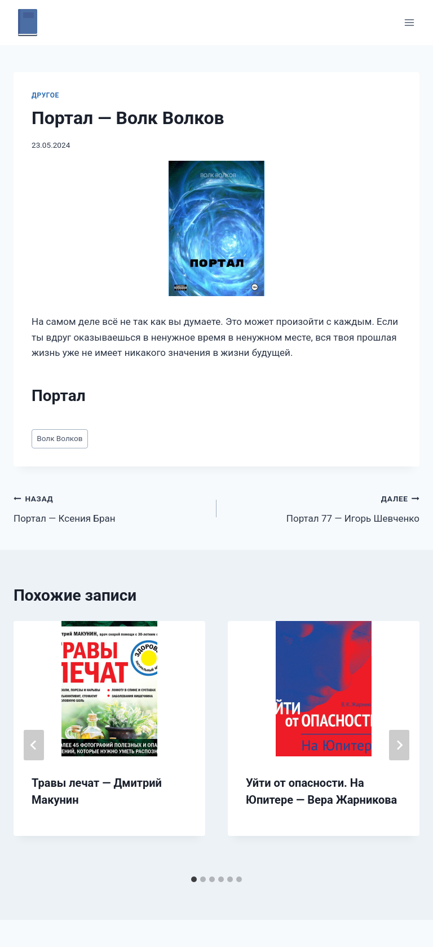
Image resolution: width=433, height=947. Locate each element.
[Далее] (399, 745)
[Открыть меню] (409, 22)
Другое (45, 95)
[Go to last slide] (34, 745)
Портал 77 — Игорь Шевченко (322, 507)
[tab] (194, 879)
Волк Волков (59, 438)
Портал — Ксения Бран (110, 507)
